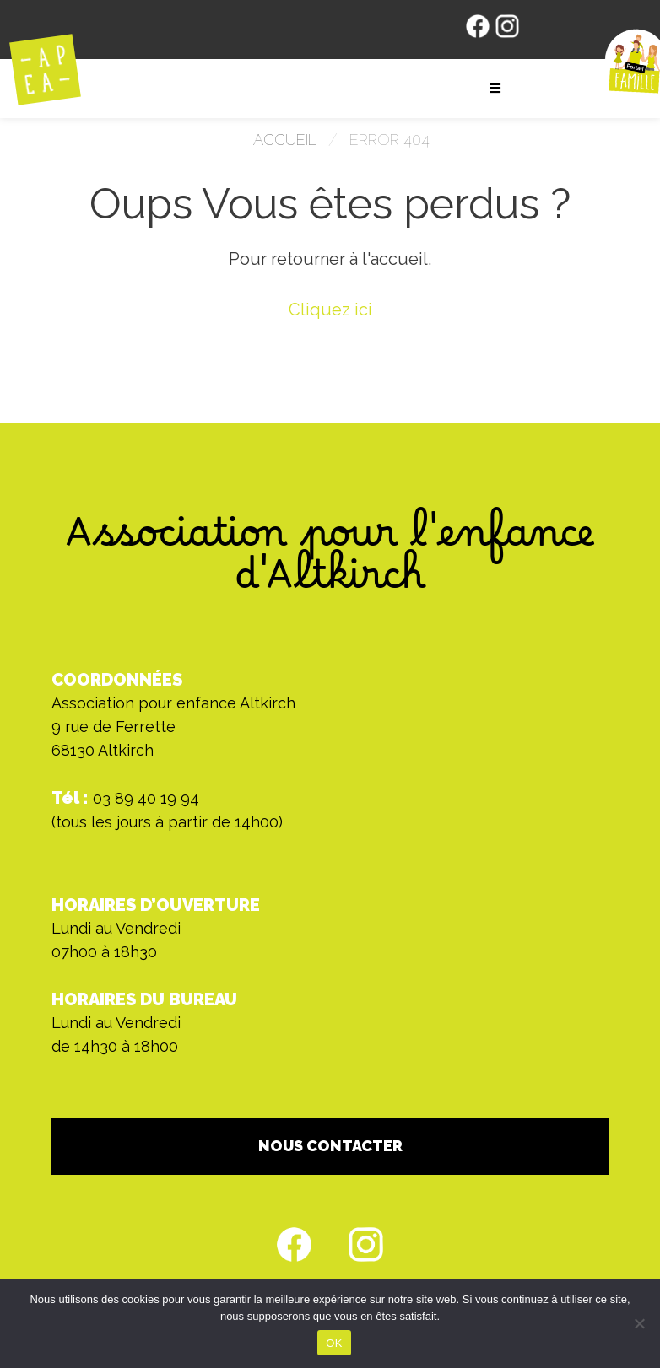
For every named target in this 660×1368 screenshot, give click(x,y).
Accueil (284, 139)
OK (334, 1343)
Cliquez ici (330, 309)
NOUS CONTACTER (330, 1146)
